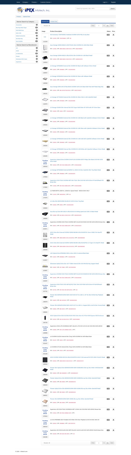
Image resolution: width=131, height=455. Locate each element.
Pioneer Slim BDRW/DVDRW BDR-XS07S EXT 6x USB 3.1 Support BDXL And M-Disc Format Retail (77, 305)
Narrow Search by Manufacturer (27, 45)
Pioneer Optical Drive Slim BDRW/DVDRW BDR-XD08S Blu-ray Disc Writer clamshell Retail (75, 388)
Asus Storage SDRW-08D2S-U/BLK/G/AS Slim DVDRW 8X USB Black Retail (71, 55)
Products (35, 2)
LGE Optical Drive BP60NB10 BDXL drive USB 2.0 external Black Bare (69, 253)
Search (113, 8)
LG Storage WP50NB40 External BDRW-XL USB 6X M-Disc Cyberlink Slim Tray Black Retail (75, 170)
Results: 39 (47, 25)
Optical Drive (26, 16)
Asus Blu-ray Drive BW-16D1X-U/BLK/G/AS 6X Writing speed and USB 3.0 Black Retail (74, 211)
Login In (106, 2)
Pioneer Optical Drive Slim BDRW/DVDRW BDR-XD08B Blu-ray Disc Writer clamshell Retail (75, 378)
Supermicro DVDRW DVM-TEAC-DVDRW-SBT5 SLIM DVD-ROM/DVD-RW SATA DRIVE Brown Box (77, 274)
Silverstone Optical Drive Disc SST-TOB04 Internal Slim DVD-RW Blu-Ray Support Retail (74, 263)
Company (26, 2)
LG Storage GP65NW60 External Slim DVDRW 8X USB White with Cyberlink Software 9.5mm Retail (77, 149)
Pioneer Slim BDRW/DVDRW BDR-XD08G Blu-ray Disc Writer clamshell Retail (71, 399)
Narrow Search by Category (25, 21)
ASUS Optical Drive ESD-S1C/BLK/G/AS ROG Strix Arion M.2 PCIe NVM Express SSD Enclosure (77, 315)
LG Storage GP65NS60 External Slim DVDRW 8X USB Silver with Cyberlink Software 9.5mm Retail (77, 128)
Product (19, 16)
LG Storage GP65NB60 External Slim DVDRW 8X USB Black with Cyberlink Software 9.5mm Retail (77, 118)
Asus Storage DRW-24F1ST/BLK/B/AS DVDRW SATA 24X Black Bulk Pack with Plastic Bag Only (76, 86)
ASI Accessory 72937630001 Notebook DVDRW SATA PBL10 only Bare (70, 34)
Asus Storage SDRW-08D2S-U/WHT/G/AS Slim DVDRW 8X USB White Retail (71, 45)
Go (107, 25)
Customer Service (45, 2)
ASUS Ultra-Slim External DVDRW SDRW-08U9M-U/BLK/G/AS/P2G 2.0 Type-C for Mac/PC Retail (77, 243)
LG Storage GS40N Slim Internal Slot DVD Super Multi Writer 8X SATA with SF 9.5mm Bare (75, 107)
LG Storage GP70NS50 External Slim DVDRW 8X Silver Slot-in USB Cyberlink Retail (73, 97)
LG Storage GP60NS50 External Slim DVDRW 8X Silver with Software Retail (71, 76)
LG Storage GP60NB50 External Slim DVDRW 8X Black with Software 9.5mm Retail (73, 66)
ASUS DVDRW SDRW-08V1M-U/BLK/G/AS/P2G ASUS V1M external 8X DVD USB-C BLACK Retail (77, 357)
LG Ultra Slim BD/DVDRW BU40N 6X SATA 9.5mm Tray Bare (67, 201)
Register (113, 2)
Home (18, 2)
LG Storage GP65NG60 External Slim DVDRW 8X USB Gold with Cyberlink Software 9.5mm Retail (77, 138)
